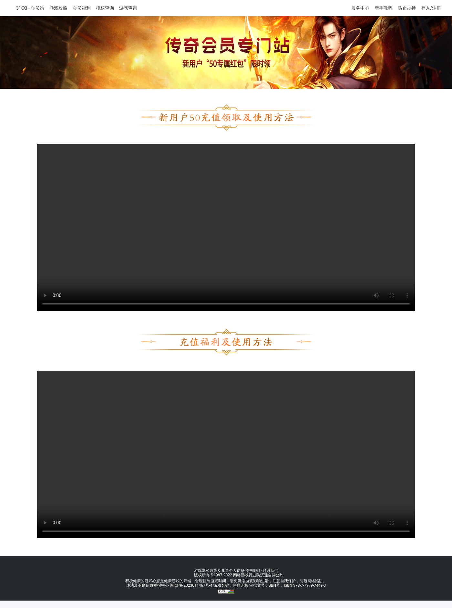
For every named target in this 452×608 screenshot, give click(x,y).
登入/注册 (431, 8)
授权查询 (105, 8)
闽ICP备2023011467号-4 (191, 585)
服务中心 (360, 8)
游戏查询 (128, 8)
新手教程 (384, 8)
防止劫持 (407, 8)
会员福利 (82, 8)
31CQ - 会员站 (30, 8)
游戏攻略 (58, 8)
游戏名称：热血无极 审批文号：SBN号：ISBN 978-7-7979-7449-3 (269, 585)
